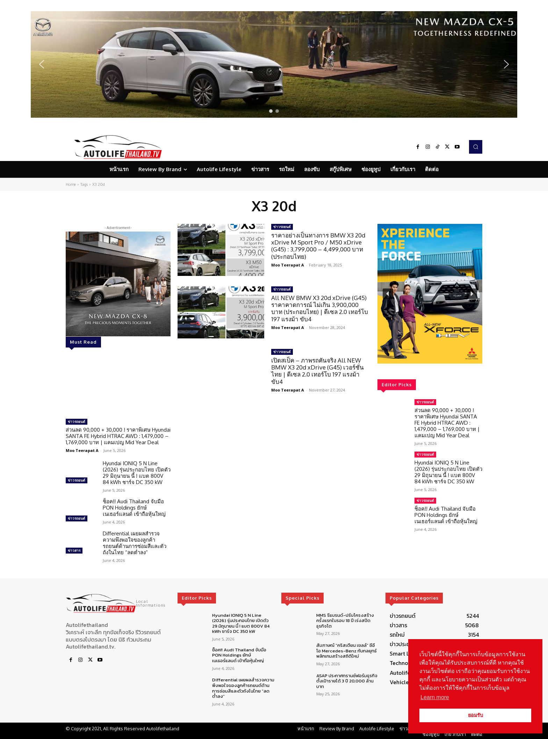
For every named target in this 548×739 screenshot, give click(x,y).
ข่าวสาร (74, 550)
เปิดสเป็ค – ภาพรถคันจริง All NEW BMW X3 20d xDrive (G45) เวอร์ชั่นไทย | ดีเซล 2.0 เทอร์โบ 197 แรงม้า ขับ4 (317, 371)
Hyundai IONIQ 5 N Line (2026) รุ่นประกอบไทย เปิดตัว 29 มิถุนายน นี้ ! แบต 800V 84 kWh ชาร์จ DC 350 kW (137, 472)
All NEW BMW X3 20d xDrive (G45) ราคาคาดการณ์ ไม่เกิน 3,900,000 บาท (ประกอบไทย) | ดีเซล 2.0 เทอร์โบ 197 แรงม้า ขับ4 (319, 308)
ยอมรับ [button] (475, 715)
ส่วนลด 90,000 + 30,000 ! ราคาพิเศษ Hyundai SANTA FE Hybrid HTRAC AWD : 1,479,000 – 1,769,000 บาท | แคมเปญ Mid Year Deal (118, 436)
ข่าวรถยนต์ (76, 421)
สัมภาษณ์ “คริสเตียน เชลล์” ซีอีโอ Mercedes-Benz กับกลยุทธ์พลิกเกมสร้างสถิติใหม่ (346, 650)
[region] (274, 64)
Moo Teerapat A (82, 450)
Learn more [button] (434, 697)
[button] (274, 64)
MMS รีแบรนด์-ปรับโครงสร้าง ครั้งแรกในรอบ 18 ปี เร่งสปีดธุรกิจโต (345, 620)
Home (71, 184)
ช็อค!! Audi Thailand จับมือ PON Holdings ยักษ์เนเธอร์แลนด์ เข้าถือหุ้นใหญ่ (134, 507)
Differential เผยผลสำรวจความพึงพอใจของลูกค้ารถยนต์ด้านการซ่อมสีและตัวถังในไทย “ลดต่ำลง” (134, 543)
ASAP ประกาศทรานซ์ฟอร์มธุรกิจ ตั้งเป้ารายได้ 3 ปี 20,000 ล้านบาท (346, 681)
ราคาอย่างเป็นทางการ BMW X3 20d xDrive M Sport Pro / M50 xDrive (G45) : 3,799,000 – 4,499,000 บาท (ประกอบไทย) (318, 246)
